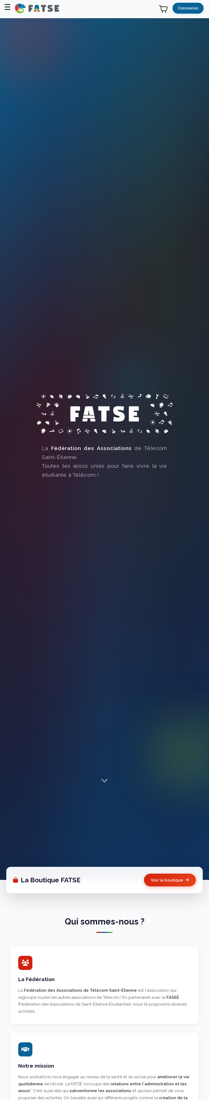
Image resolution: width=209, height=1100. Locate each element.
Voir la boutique (170, 880)
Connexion (188, 8)
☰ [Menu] (7, 7)
